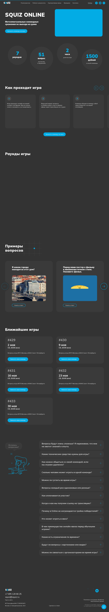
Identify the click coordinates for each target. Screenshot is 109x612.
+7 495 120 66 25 (13, 594)
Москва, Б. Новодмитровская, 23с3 (15, 605)
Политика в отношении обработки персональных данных (94, 600)
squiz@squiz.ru (12, 597)
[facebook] (104, 3)
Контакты (75, 3)
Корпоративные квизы (54, 3)
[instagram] (100, 3)
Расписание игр (25, 3)
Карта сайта (9, 600)
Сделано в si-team (54, 605)
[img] (97, 590)
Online (90, 3)
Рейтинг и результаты (39, 3)
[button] (79, 23)
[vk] (96, 3)
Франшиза (67, 3)
